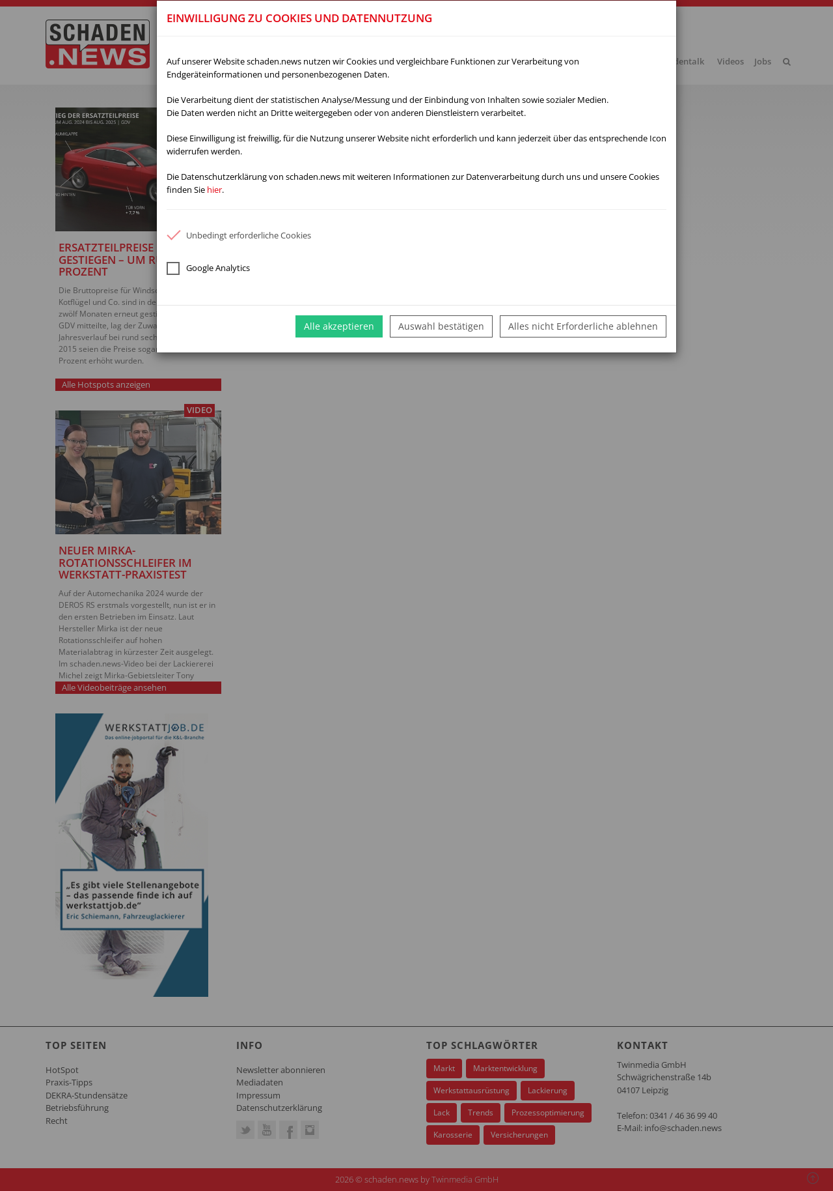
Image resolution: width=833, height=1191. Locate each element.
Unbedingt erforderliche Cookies (239, 235)
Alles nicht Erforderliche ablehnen (583, 326)
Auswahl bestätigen (441, 326)
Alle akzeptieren (339, 326)
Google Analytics (208, 268)
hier (214, 189)
